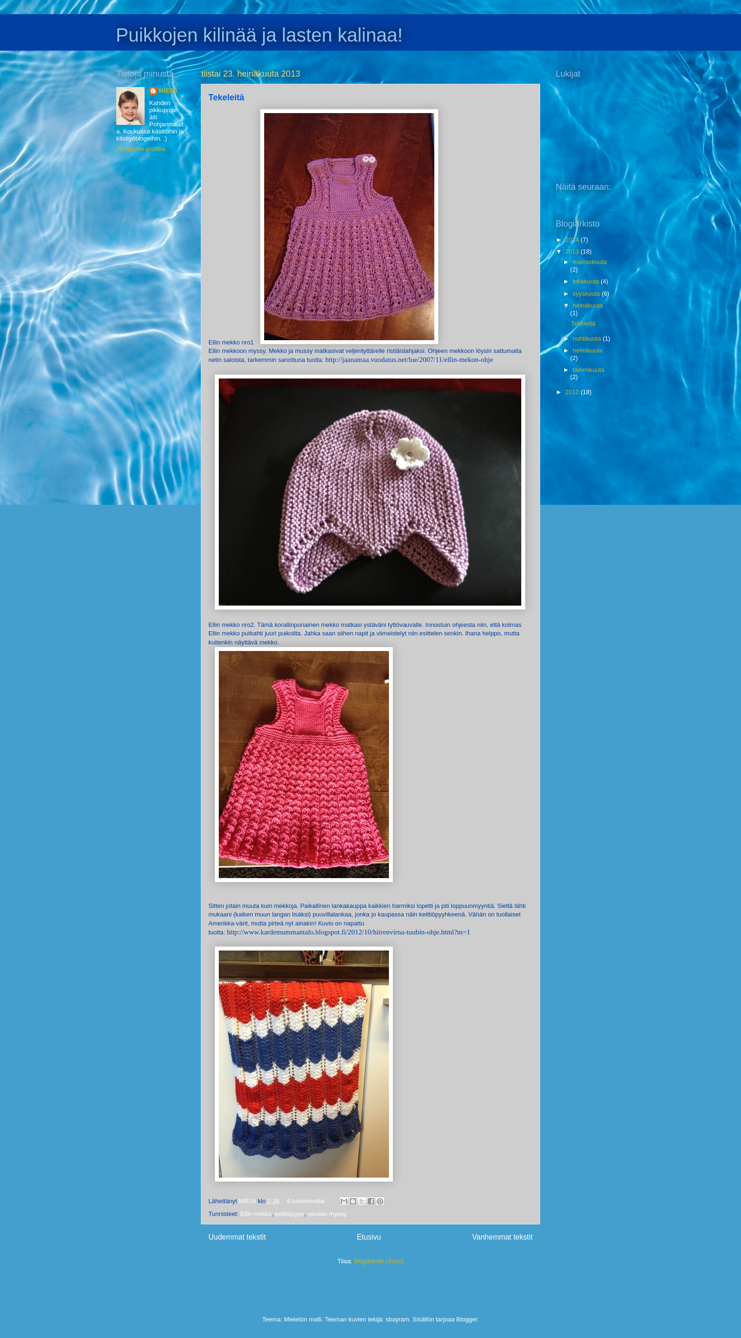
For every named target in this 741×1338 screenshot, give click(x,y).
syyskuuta (587, 293)
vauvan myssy (327, 1213)
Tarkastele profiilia (140, 148)
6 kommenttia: (307, 1201)
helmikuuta (588, 350)
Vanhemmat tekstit (502, 1237)
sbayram (397, 1319)
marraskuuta (590, 261)
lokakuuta (587, 281)
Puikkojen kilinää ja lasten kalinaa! (259, 35)
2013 (573, 251)
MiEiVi (168, 90)
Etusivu (369, 1237)
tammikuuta (588, 369)
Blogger (467, 1319)
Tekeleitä (226, 97)
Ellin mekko (255, 1213)
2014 (573, 239)
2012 (573, 392)
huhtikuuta (588, 338)
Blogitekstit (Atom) (379, 1261)
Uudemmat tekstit (237, 1237)
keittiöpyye (289, 1213)
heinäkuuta (588, 305)
